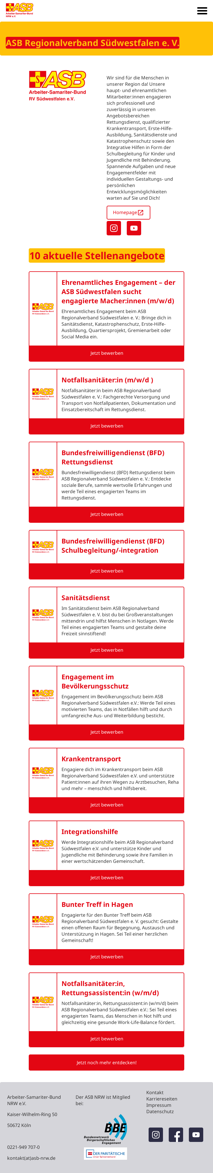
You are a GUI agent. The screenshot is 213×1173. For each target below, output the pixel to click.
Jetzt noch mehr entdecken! (107, 1062)
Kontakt (155, 1092)
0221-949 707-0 (23, 1147)
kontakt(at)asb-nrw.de (31, 1158)
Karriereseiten (161, 1099)
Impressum (158, 1105)
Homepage (128, 212)
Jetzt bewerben (107, 353)
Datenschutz (160, 1111)
